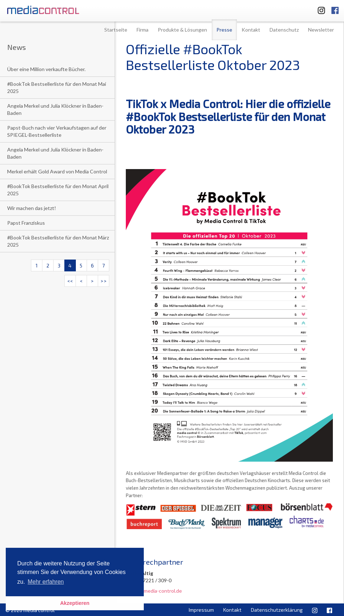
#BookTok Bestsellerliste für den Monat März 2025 (58, 241)
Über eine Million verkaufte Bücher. (46, 69)
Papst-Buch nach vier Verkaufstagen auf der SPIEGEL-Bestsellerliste (56, 131)
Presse (224, 30)
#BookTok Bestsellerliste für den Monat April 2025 (58, 189)
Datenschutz (284, 30)
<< (70, 281)
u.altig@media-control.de (154, 591)
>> (103, 281)
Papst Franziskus (26, 223)
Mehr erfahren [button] (46, 582)
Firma (142, 30)
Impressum (201, 610)
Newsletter (321, 30)
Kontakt (251, 30)
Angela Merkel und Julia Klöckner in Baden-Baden (55, 109)
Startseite (115, 30)
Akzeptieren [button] (75, 603)
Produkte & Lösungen (182, 30)
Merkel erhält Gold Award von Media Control (57, 171)
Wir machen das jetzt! (31, 208)
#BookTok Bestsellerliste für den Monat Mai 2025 (56, 87)
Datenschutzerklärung (277, 610)
